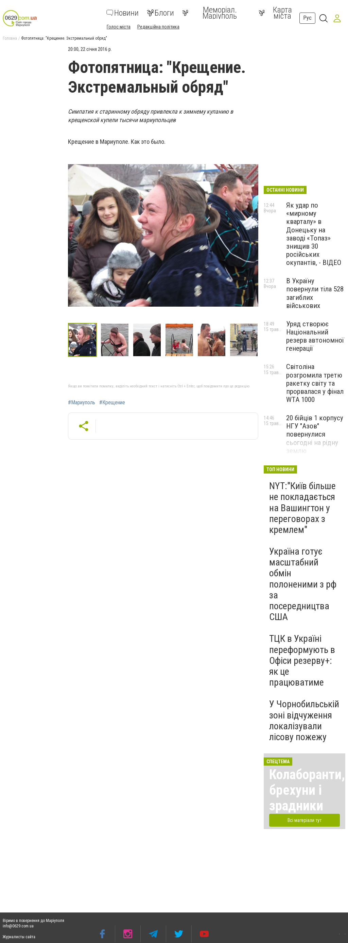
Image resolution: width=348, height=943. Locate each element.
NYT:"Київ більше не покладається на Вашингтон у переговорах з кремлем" (302, 507)
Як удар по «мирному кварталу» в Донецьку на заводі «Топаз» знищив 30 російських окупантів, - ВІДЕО (313, 234)
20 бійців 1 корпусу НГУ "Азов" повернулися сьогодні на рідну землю (314, 434)
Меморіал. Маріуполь (209, 13)
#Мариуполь (81, 403)
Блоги (160, 12)
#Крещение (112, 403)
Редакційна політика (158, 27)
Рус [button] (307, 18)
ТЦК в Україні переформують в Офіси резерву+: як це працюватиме (302, 660)
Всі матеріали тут (304, 820)
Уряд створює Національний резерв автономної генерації (315, 336)
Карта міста (275, 13)
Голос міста (118, 27)
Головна (10, 38)
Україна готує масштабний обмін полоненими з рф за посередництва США (302, 584)
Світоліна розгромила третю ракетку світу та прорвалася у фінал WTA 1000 (315, 383)
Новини (122, 12)
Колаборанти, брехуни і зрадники (307, 790)
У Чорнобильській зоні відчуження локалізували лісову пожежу (304, 720)
